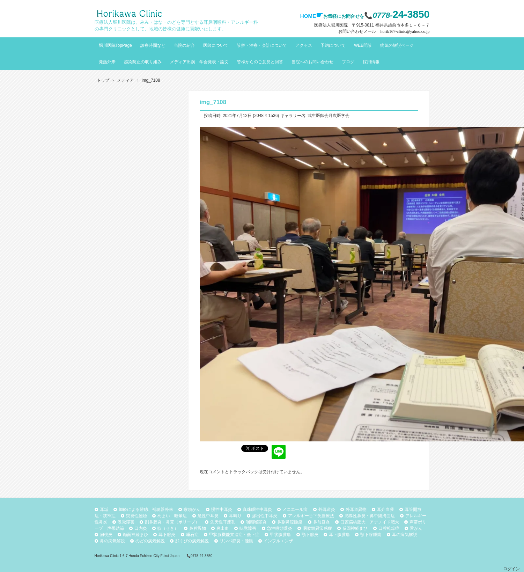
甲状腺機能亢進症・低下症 (234, 534)
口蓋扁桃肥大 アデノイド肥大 (369, 522)
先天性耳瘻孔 (222, 522)
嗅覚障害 (126, 522)
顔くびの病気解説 (192, 540)
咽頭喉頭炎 (256, 522)
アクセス (303, 45)
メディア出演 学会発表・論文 (199, 61)
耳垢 (104, 509)
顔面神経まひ (135, 534)
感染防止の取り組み (143, 61)
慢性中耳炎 (221, 509)
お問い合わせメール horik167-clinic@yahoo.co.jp (383, 31)
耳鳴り (235, 515)
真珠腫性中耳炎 (257, 509)
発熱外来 (107, 61)
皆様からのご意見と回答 (260, 61)
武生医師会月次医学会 (328, 115)
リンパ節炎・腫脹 (236, 540)
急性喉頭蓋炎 (279, 528)
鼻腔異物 (197, 528)
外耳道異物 (356, 509)
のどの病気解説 (150, 540)
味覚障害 (247, 528)
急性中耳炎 (208, 515)
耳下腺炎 (166, 534)
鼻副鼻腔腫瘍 (289, 522)
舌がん (416, 528)
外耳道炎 (326, 509)
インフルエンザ (278, 540)
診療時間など (152, 45)
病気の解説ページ (397, 45)
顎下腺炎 (310, 534)
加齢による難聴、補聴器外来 (146, 509)
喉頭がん (192, 509)
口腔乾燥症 (388, 528)
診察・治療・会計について (262, 45)
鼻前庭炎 (321, 522)
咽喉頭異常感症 (317, 528)
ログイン (511, 568)
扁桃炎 (106, 534)
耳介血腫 (385, 509)
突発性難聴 (136, 515)
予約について (333, 45)
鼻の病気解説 (112, 540)
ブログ (348, 61)
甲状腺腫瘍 (280, 534)
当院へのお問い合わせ (312, 61)
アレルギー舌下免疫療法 (311, 515)
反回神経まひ (355, 528)
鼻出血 (222, 528)
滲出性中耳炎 (264, 515)
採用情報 (371, 61)
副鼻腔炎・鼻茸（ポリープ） (172, 522)
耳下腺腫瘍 (339, 534)
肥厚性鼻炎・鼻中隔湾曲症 (370, 515)
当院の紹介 (184, 45)
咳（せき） (167, 528)
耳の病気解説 (404, 534)
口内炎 (140, 528)
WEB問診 (363, 45)
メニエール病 (295, 509)
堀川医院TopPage (115, 45)
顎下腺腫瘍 (370, 534)
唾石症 (192, 534)
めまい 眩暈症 (172, 515)
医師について (215, 45)
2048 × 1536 (266, 115)
